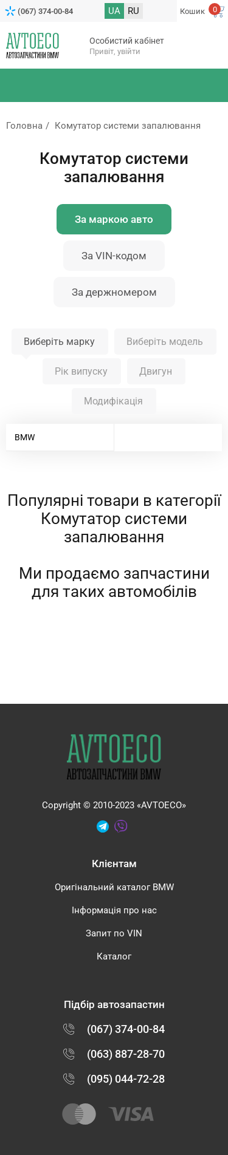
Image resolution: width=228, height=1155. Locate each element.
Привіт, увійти (114, 51)
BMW (25, 437)
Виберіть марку (59, 341)
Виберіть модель (164, 341)
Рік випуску (81, 371)
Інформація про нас (114, 910)
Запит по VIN (114, 933)
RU (133, 10)
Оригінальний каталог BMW (114, 887)
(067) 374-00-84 (45, 11)
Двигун (155, 371)
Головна (24, 125)
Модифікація (113, 401)
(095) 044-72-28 (126, 1078)
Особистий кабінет (126, 41)
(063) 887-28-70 (126, 1054)
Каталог (114, 956)
